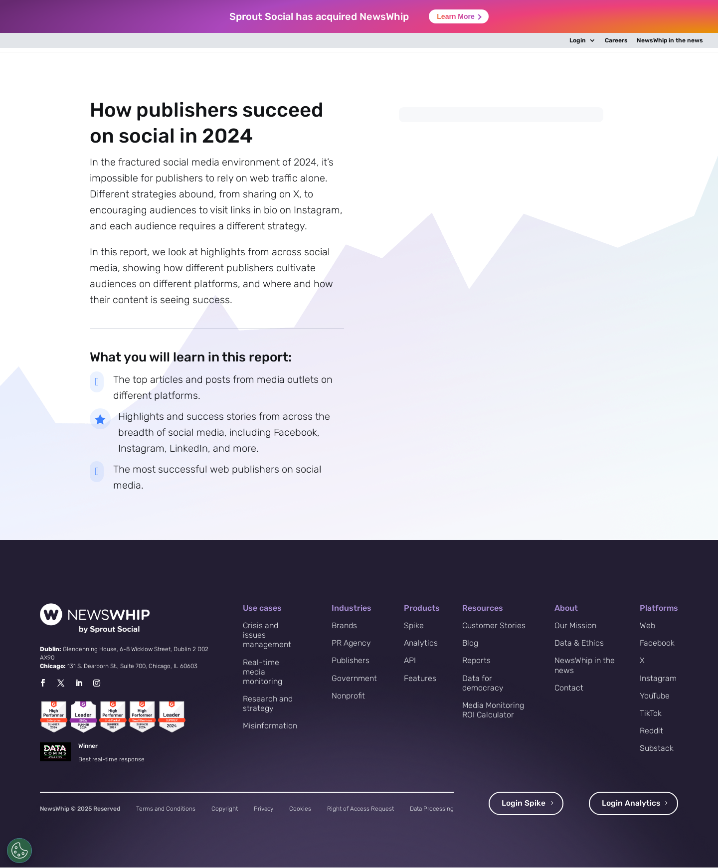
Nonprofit (348, 695)
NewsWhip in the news (670, 40)
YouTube (655, 695)
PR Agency (351, 643)
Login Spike (523, 803)
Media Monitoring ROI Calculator (493, 709)
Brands (344, 625)
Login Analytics (630, 803)
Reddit (651, 730)
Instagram (658, 678)
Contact (568, 688)
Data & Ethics (579, 643)
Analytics (421, 643)
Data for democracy (483, 683)
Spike (414, 625)
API (410, 660)
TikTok (651, 713)
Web (647, 625)
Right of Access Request (360, 808)
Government (354, 678)
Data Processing (432, 808)
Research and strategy (268, 703)
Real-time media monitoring (262, 672)
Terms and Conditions (165, 808)
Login (577, 40)
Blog (470, 643)
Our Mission (575, 625)
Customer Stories (494, 625)
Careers (616, 40)
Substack (657, 748)
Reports (476, 660)
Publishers (350, 660)
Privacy (263, 808)
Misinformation (270, 725)
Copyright (224, 808)
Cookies (300, 808)
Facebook (657, 643)
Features (420, 678)
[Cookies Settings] (19, 850)
